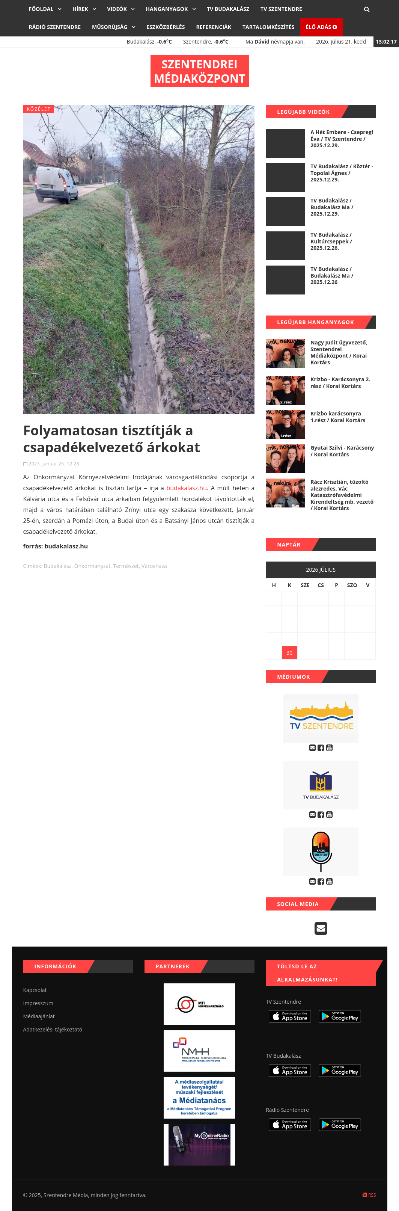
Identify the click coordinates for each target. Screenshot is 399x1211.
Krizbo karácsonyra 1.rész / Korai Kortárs (337, 417)
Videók (117, 8)
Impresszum (38, 1003)
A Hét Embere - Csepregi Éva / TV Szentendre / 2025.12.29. (341, 138)
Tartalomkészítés (268, 26)
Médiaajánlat (39, 1016)
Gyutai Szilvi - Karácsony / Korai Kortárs (342, 451)
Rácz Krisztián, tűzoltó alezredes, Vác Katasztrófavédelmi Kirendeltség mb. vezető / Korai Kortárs (341, 495)
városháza (154, 565)
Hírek (80, 8)
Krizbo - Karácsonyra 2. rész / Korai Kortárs (340, 383)
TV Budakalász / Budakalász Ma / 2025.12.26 (331, 275)
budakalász (58, 565)
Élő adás (321, 26)
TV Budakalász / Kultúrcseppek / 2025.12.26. (331, 241)
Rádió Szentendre (55, 26)
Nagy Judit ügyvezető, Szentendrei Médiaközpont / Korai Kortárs (338, 352)
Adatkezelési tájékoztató (53, 1029)
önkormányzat (92, 565)
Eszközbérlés (165, 26)
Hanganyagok (167, 8)
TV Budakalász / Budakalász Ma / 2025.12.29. (331, 207)
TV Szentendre (281, 8)
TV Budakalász (228, 8)
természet (126, 565)
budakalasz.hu (187, 488)
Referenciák (213, 26)
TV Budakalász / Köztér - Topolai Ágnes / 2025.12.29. (341, 173)
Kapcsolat (35, 990)
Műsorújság (110, 26)
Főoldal (42, 8)
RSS (369, 1195)
